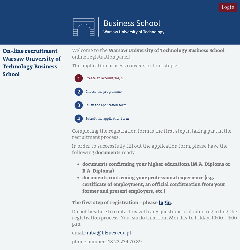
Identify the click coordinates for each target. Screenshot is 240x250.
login (165, 202)
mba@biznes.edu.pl (109, 233)
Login (228, 7)
